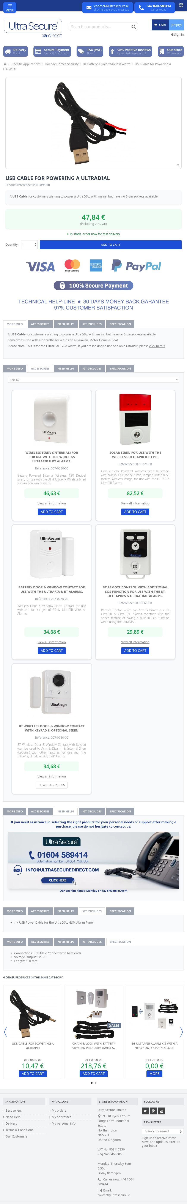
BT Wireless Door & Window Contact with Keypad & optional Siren (52, 728)
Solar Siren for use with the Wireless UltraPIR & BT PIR (135, 454)
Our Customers (16, 1136)
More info (15, 324)
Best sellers (14, 1110)
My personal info (63, 1123)
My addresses (61, 1117)
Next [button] (181, 1032)
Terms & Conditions (19, 1130)
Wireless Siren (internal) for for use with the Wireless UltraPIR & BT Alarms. (51, 456)
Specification (120, 324)
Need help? (66, 324)
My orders (59, 1110)
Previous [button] (5, 1032)
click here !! (157, 346)
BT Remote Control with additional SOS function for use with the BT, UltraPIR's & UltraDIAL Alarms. (135, 591)
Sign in (177, 34)
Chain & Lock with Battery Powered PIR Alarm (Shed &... (93, 1045)
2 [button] (95, 1083)
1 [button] (92, 1083)
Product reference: (18, 185)
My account (60, 1101)
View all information (52, 503)
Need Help (13, 1117)
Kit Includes (92, 324)
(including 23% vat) (93, 224)
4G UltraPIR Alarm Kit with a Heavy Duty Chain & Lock (154, 1045)
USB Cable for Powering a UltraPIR (33, 1045)
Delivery (11, 1123)
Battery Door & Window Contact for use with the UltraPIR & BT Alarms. (51, 589)
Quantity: (12, 244)
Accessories (40, 324)
